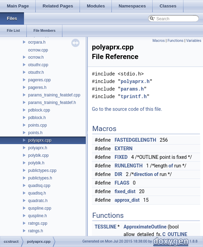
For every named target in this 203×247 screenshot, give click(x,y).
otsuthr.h (36, 72)
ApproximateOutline (144, 227)
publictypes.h (40, 178)
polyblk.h (36, 163)
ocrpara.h (37, 42)
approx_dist (127, 200)
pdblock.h (37, 117)
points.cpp (37, 125)
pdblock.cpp (39, 110)
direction (143, 174)
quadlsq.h (37, 193)
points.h (35, 132)
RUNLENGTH (129, 165)
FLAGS (122, 183)
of (171, 165)
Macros (159, 40)
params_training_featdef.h (52, 102)
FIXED (121, 157)
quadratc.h (38, 200)
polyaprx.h (37, 147)
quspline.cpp (39, 208)
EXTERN (123, 148)
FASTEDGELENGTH (135, 140)
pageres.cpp (39, 80)
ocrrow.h (36, 57)
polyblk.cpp (38, 155)
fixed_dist (125, 191)
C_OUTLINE (174, 234)
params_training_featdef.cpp (54, 95)
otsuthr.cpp (38, 64)
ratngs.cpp (37, 223)
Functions (175, 40)
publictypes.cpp (42, 170)
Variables (193, 40)
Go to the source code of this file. (127, 109)
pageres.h (37, 87)
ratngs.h (35, 230)
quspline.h (37, 215)
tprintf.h (134, 96)
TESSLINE (105, 227)
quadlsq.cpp (39, 185)
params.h (132, 89)
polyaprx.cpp (39, 140)
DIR (118, 174)
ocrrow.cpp (38, 50)
